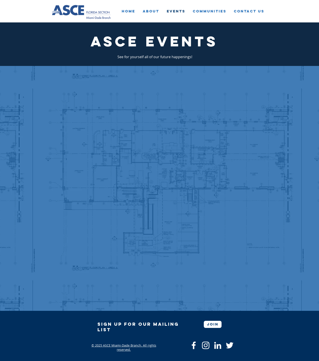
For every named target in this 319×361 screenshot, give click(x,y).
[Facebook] (194, 345)
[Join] (213, 324)
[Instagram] (206, 345)
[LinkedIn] (218, 345)
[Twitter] (230, 345)
